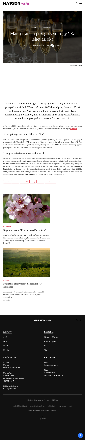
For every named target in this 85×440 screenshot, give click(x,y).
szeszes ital (24, 182)
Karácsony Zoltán (43, 45)
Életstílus (6, 350)
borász (40, 182)
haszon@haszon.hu (51, 365)
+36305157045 (8, 381)
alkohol (15, 182)
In (45, 346)
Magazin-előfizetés (51, 337)
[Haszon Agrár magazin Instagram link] (77, 320)
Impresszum (62, 406)
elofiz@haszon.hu (9, 389)
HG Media (55, 400)
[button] (77, 3)
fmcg (33, 182)
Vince (46, 350)
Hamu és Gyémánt (50, 341)
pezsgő (7, 182)
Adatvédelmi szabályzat (37, 406)
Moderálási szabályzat (20, 406)
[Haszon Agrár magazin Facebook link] (80, 320)
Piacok (5, 346)
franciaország (50, 182)
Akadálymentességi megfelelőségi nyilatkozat (42, 410)
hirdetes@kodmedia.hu (11, 368)
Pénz (5, 341)
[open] (80, 435)
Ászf (70, 406)
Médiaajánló (51, 406)
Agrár (5, 337)
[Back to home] (16, 3)
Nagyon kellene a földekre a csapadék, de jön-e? (24, 230)
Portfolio (73, 129)
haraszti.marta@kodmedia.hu (13, 378)
